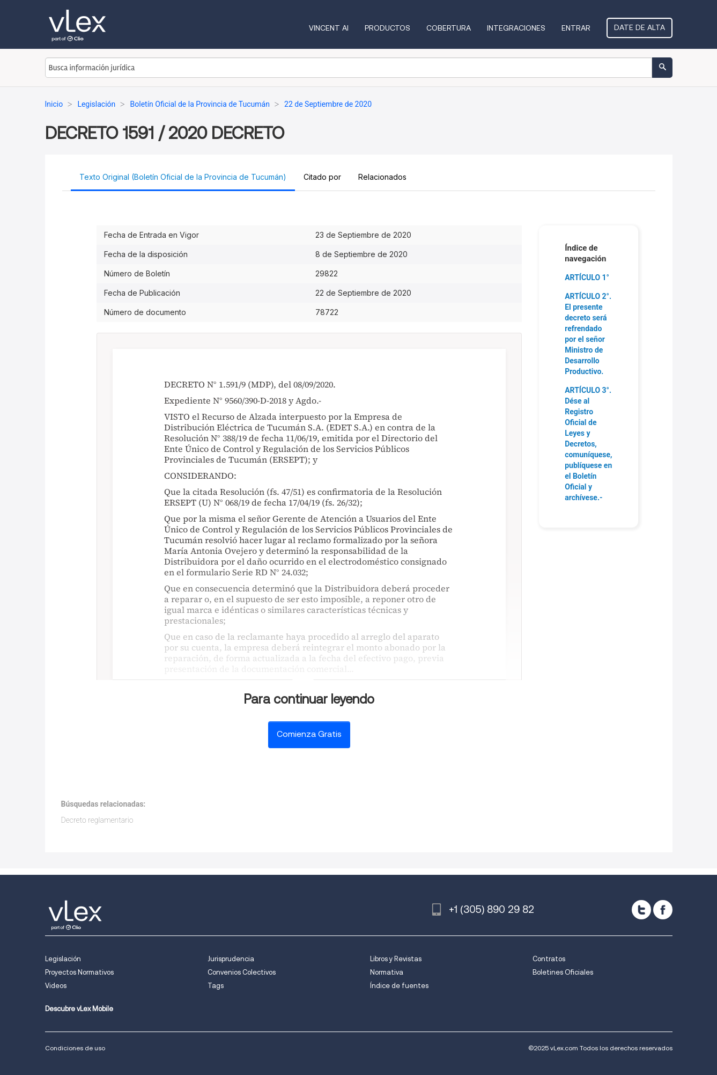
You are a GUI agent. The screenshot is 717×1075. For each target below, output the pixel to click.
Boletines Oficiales (563, 972)
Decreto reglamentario (97, 820)
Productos (387, 28)
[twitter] (641, 909)
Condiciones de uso (75, 1047)
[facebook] (662, 909)
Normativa (386, 972)
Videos (55, 986)
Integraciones (516, 28)
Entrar (575, 28)
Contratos (549, 959)
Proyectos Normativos (79, 972)
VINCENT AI (329, 28)
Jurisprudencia (231, 959)
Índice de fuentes (399, 986)
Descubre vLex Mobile (79, 1009)
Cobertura (448, 28)
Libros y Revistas (396, 959)
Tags (216, 986)
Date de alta (639, 27)
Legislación (63, 959)
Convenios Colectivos (242, 972)
